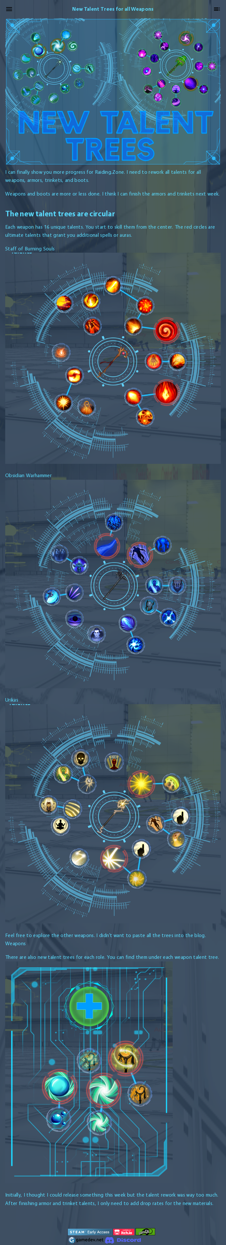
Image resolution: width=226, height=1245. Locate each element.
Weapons (15, 943)
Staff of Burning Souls (30, 249)
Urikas (11, 700)
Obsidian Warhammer (28, 475)
